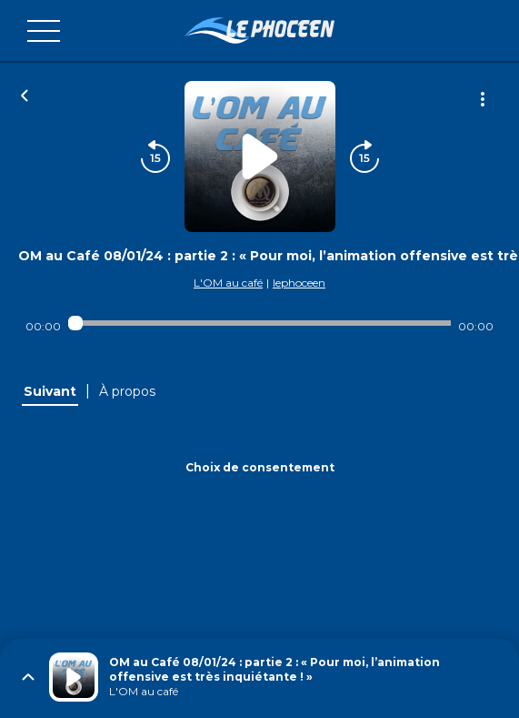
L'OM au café (228, 282)
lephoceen (299, 282)
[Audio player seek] (259, 323)
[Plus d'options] (482, 99)
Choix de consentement (259, 467)
